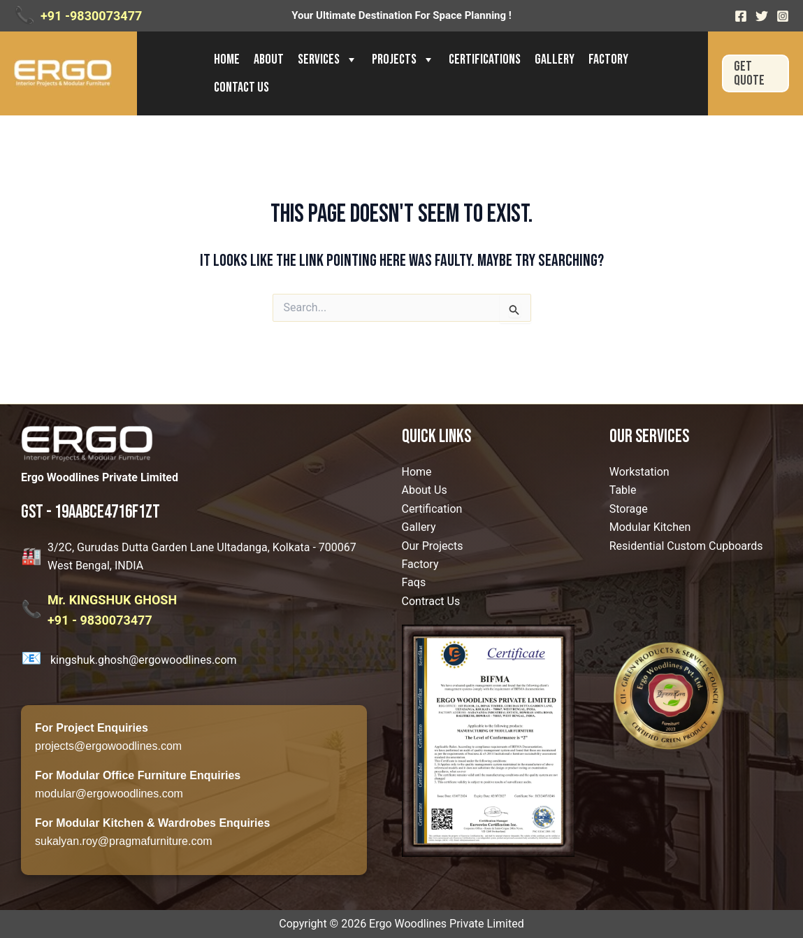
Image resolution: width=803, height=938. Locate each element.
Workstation (639, 471)
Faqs (414, 582)
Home (227, 59)
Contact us (241, 87)
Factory (608, 59)
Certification (432, 509)
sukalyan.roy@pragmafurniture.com (123, 841)
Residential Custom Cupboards (686, 546)
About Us (424, 490)
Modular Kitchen (650, 527)
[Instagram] (782, 16)
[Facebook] (741, 16)
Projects (403, 59)
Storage (628, 509)
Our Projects (432, 546)
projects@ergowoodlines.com (108, 746)
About (269, 59)
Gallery (554, 59)
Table (623, 490)
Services (328, 59)
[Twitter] (761, 16)
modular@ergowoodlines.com (109, 794)
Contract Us (431, 601)
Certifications (485, 59)
